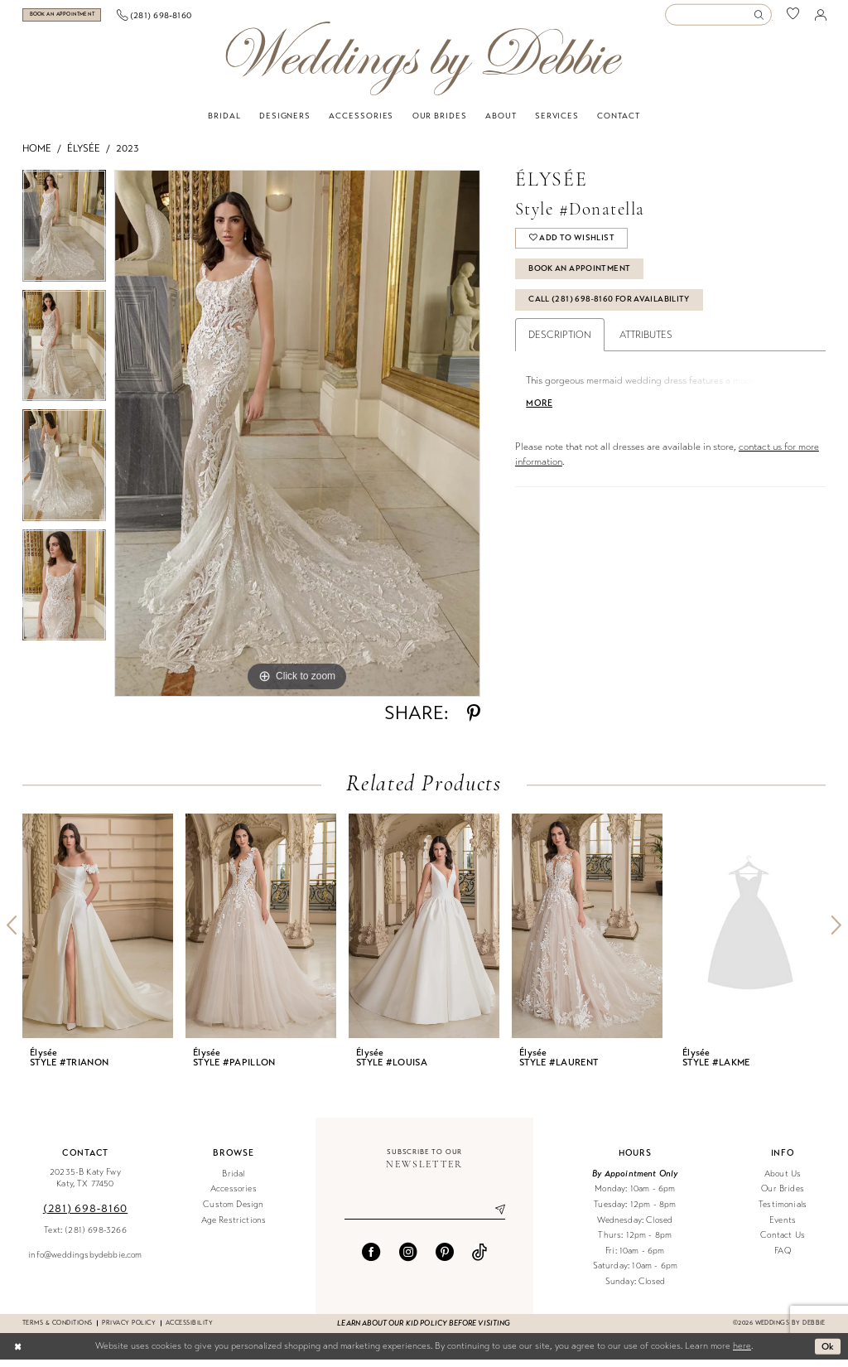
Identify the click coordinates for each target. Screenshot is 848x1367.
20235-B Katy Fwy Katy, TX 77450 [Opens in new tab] (85, 1185)
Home (36, 156)
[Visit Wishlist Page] (793, 18)
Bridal (233, 1181)
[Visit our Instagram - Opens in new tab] (408, 1259)
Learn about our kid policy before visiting (423, 1330)
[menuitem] (83, 18)
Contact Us (782, 1242)
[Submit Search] (762, 18)
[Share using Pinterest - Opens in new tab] (473, 721)
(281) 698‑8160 (85, 1216)
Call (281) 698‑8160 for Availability (609, 307)
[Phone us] (196, 18)
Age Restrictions (234, 1227)
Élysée (83, 156)
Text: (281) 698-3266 (85, 1237)
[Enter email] (424, 1217)
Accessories (233, 1196)
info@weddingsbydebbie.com (85, 1262)
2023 (127, 156)
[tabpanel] (64, 237)
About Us (782, 1181)
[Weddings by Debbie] (423, 66)
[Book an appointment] (82, 18)
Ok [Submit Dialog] (828, 1353)
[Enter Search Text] (718, 18)
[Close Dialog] (17, 1354)
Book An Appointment (579, 276)
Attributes (645, 342)
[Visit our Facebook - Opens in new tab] (371, 1259)
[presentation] (97, 933)
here (742, 1353)
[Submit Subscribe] (493, 1217)
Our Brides (782, 1196)
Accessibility (189, 1330)
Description (559, 342)
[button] (820, 18)
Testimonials (783, 1211)
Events (782, 1227)
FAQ (782, 1258)
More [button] (539, 410)
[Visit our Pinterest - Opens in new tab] (445, 1259)
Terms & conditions (57, 1330)
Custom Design (233, 1211)
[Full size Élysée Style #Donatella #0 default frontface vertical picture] (297, 440)
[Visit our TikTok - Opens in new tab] (479, 1259)
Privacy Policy (129, 1330)
